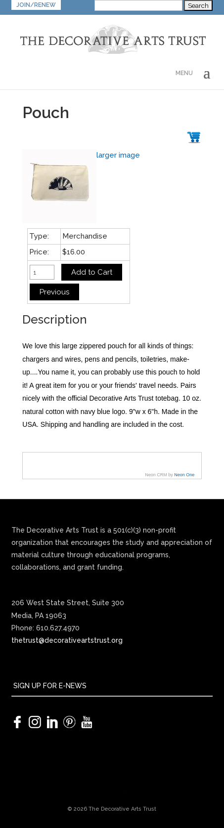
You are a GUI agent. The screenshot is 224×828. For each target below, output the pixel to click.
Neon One (184, 474)
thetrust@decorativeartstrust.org (67, 640)
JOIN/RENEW (36, 4)
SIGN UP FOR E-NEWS (49, 686)
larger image (118, 155)
